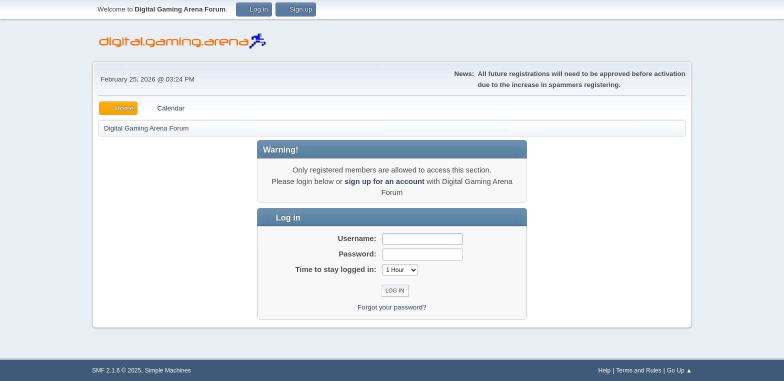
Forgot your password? (392, 307)
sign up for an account (384, 181)
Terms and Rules (639, 370)
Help (604, 370)
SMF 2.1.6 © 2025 (116, 370)
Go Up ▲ (679, 370)
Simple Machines (168, 370)
